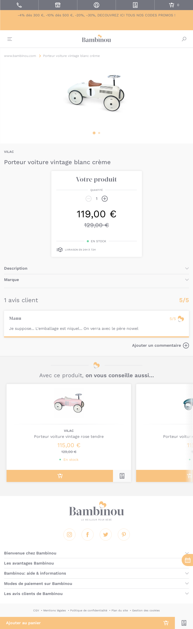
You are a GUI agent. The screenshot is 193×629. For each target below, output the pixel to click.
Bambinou (96, 38)
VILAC (9, 152)
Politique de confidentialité (88, 610)
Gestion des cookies (146, 610)
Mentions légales (54, 610)
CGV (36, 610)
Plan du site (119, 610)
